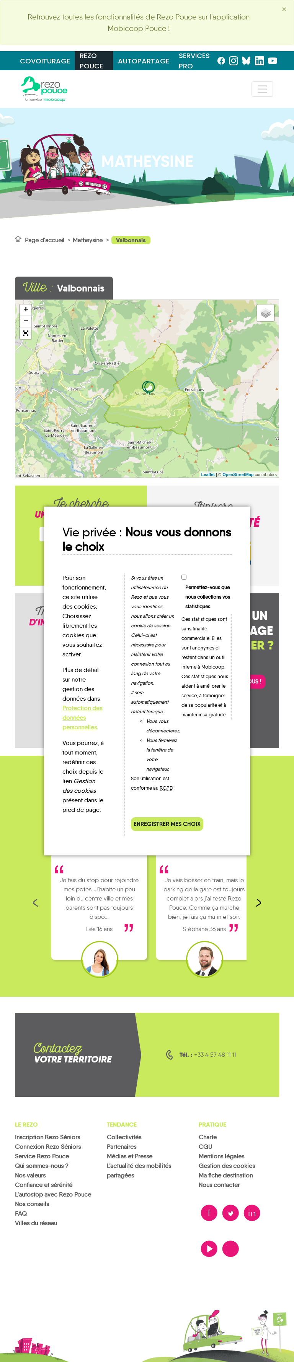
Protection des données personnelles (82, 717)
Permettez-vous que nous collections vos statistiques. (207, 597)
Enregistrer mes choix (167, 824)
